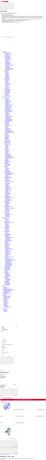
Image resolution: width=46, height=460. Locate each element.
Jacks (3, 308)
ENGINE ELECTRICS (7, 266)
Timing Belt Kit (7, 235)
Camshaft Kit (7, 280)
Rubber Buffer (7, 165)
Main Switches (7, 57)
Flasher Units (7, 61)
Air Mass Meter (7, 268)
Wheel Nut (6, 194)
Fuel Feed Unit (7, 150)
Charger (5, 301)
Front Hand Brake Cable (8, 214)
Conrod (6, 224)
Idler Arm (6, 184)
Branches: (1, 375)
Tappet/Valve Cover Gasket (9, 261)
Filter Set (6, 148)
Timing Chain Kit (7, 238)
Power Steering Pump (8, 173)
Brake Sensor (7, 103)
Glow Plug (6, 160)
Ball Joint (6, 178)
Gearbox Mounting (8, 164)
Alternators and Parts (7, 79)
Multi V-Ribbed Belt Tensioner (9, 132)
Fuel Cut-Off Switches (8, 59)
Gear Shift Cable (7, 200)
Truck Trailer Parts (8, 96)
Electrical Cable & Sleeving (7, 89)
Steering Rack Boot (8, 172)
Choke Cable (7, 158)
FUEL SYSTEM (6, 149)
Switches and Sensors (7, 56)
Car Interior (5, 306)
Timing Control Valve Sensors (9, 65)
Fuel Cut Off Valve (8, 155)
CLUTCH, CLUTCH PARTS (8, 111)
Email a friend (9, 450)
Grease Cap (7, 202)
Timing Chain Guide (8, 240)
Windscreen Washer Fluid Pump (9, 208)
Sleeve (6, 232)
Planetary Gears (7, 77)
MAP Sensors (7, 66)
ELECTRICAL (4, 51)
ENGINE (3, 217)
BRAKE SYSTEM (6, 97)
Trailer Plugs (7, 95)
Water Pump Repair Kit (8, 252)
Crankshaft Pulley (7, 274)
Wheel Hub (7, 203)
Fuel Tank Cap (7, 154)
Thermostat (7, 129)
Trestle (5, 310)
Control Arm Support (8, 190)
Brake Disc (7, 99)
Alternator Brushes (8, 85)
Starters (6, 71)
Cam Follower (7, 220)
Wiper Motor (7, 211)
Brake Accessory (7, 107)
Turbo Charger (7, 285)
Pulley (6, 84)
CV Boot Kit (7, 135)
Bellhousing (7, 272)
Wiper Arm (7, 209)
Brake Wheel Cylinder (8, 106)
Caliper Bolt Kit (7, 109)
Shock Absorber (7, 179)
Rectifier (6, 82)
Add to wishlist (9, 443)
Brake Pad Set (7, 101)
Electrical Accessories (7, 52)
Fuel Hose (6, 151)
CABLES (5, 212)
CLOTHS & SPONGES (7, 291)
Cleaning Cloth (6, 300)
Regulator (6, 81)
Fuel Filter (6, 147)
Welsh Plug (7, 138)
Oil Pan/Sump (7, 244)
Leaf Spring (7, 186)
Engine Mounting (7, 163)
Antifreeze (6, 122)
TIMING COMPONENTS (7, 234)
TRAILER (5, 294)
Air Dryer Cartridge (8, 144)
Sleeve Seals (7, 233)
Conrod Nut (7, 226)
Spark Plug (7, 162)
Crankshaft (6, 273)
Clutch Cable (7, 198)
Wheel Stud (7, 195)
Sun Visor (5, 303)
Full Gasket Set (7, 258)
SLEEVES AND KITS (7, 231)
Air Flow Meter (7, 267)
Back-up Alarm (6, 305)
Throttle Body (7, 64)
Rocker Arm (7, 281)
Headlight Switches (8, 58)
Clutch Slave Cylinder (8, 119)
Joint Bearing (7, 185)
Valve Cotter (7, 230)
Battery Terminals (7, 91)
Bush (6, 182)
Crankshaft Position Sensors (9, 69)
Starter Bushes (7, 74)
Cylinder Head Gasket (8, 260)
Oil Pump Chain (7, 243)
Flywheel (6, 115)
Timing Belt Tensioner (8, 236)
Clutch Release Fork (8, 118)
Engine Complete (7, 269)
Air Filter (6, 145)
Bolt (6, 167)
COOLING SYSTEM (7, 121)
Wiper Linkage (7, 210)
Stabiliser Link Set (8, 187)
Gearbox (6, 271)
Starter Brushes (7, 76)
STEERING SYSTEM (7, 171)
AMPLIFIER (5, 287)
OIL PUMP (5, 242)
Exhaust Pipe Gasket (8, 265)
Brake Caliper (7, 98)
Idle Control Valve (8, 67)
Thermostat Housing (8, 250)
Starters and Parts (6, 70)
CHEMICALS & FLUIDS (7, 290)
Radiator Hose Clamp (8, 125)
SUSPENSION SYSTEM (7, 177)
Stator (6, 86)
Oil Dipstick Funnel (8, 140)
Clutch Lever (7, 113)
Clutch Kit (6, 112)
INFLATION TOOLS (7, 296)
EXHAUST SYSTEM (7, 141)
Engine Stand (5, 311)
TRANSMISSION (6, 196)
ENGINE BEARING (7, 218)
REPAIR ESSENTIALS (7, 297)
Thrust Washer (7, 221)
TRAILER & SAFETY (5, 292)
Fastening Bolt (7, 183)
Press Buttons (7, 62)
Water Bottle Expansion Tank (9, 131)
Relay (6, 207)
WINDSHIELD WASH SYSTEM (8, 206)
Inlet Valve (6, 228)
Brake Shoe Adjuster (8, 102)
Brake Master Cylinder (8, 100)
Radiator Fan (7, 123)
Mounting (6, 169)
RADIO (5, 286)
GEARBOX (5, 270)
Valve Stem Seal (7, 262)
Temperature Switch (8, 128)
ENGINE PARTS (6, 137)
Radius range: (2, 374)
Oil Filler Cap (7, 139)
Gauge (6, 54)
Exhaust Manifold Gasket (9, 264)
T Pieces (6, 159)
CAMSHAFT (5, 276)
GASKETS (5, 257)
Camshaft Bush (7, 279)
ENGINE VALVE (6, 227)
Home (3, 401)
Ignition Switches (7, 60)
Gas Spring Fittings (8, 307)
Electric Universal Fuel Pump (9, 157)
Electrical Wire (7, 92)
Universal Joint (7, 170)
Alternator (6, 80)
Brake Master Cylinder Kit (9, 104)
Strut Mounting (7, 180)
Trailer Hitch (7, 94)
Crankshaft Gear (7, 275)
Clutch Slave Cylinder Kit (9, 116)
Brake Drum (7, 105)
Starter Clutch (7, 78)
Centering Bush (7, 168)
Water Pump (7, 251)
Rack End (6, 175)
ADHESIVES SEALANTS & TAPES (9, 289)
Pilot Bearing (7, 117)
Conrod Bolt (7, 225)
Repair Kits (7, 75)
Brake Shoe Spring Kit (8, 108)
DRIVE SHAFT (6, 134)
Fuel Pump (6, 152)
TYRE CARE (4, 295)
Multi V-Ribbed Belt (8, 130)
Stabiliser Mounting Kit (8, 188)
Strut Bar (6, 189)
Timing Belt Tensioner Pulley (9, 237)
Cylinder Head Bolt (8, 283)
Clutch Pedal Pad (7, 114)
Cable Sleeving (7, 90)
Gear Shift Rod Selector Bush (9, 197)
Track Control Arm (8, 193)
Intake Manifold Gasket (8, 263)
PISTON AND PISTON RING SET (9, 222)
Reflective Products (8, 55)
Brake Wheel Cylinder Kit (9, 110)
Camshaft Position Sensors (9, 68)
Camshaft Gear (7, 278)
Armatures (6, 72)
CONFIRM (2, 377)
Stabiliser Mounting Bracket (9, 181)
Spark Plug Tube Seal (8, 161)
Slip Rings (6, 88)
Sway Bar (6, 191)
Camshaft (6, 277)
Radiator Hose (7, 124)
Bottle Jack (5, 309)
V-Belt (6, 133)
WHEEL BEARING (6, 201)
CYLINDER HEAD (6, 282)
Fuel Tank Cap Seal (8, 153)
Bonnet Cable (7, 216)
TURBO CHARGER (7, 284)
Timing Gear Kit (7, 241)
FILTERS (5, 143)
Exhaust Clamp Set (8, 142)
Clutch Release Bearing (8, 120)
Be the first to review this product (5, 454)
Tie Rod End (7, 192)
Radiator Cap (7, 127)
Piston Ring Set (7, 223)
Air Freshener (6, 299)
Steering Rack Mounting (8, 174)
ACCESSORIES (4, 298)
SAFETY (5, 293)
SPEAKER (5, 288)
